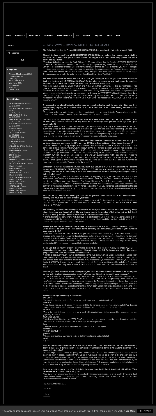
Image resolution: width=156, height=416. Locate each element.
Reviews (19, 36)
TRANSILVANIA (15, 150)
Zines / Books (14, 81)
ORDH (11, 155)
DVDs (11, 79)
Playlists (98, 36)
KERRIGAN (13, 168)
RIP (77, 36)
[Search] (22, 45)
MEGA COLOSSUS (16, 159)
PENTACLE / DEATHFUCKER (20, 108)
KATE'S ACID (14, 186)
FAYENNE (13, 137)
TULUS (11, 128)
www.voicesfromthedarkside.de (55, 379)
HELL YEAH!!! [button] (145, 411)
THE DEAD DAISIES (17, 124)
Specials (12, 85)
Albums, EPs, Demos (17, 74)
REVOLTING (14, 190)
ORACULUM (14, 133)
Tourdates (48, 36)
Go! (22, 60)
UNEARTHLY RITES (17, 146)
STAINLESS (13, 182)
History (86, 36)
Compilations (14, 76)
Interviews (33, 36)
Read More (130, 411)
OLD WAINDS (14, 115)
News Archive (63, 36)
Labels (109, 36)
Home (8, 36)
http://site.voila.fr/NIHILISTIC (54, 383)
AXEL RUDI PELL (16, 119)
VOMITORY (13, 142)
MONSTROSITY (15, 173)
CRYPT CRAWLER (16, 177)
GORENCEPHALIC (16, 104)
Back (47, 394)
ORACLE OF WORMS (17, 164)
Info (118, 36)
